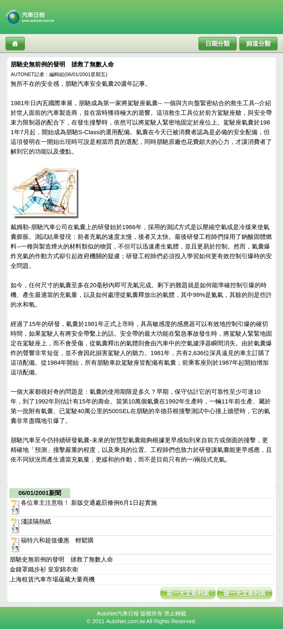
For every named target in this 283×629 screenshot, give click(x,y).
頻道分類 (258, 43)
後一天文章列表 (244, 593)
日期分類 (217, 43)
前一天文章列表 (188, 593)
